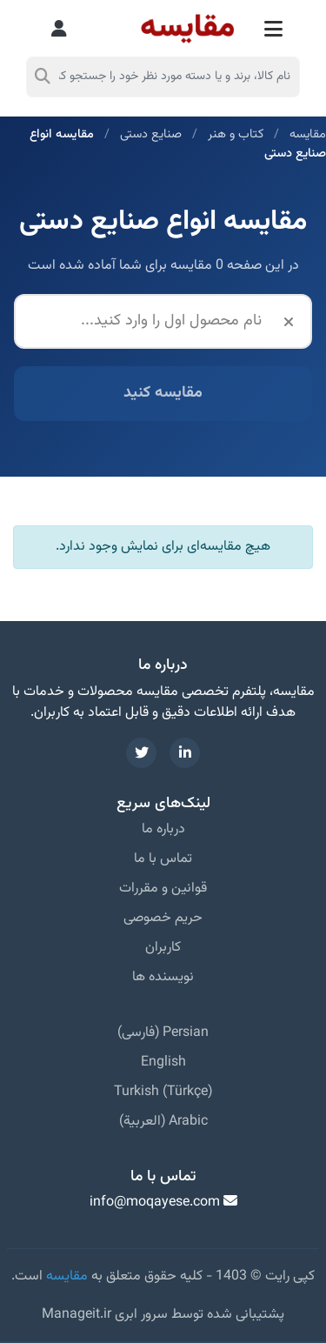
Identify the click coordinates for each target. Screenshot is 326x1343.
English (163, 1062)
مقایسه (307, 134)
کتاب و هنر (235, 134)
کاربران (163, 948)
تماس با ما (163, 859)
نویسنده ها (163, 977)
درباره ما (163, 829)
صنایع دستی (151, 134)
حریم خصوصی (163, 918)
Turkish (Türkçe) (163, 1092)
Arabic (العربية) (163, 1122)
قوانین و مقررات (163, 888)
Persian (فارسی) (163, 1033)
